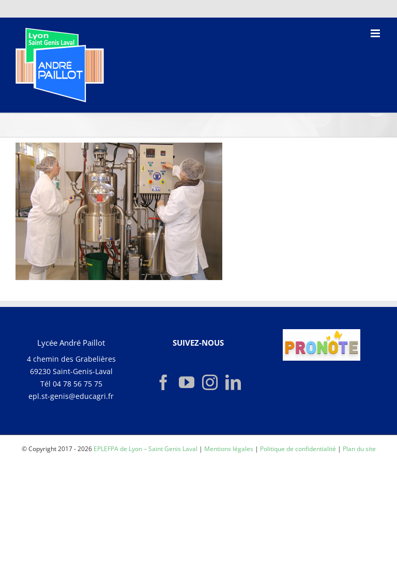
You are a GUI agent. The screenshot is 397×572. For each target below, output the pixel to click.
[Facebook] (163, 382)
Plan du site (359, 448)
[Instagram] (210, 382)
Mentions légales (228, 448)
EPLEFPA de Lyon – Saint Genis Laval (145, 448)
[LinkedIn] (233, 382)
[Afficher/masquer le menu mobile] (376, 33)
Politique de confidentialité (298, 448)
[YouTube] (186, 382)
